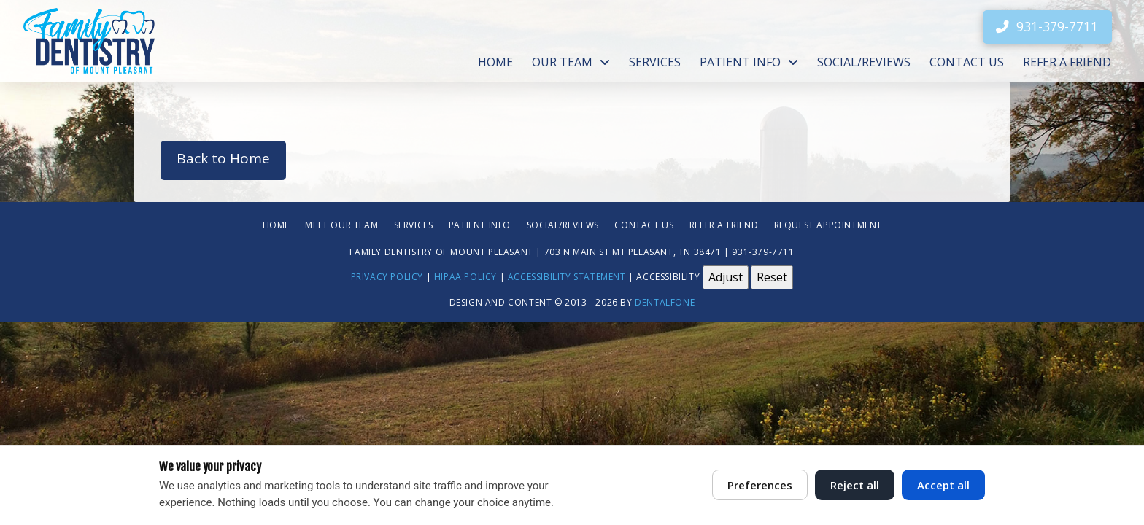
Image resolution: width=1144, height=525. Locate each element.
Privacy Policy (387, 277)
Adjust (725, 277)
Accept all (943, 485)
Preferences (759, 485)
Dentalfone (665, 302)
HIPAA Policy (465, 277)
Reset (772, 277)
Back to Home (223, 158)
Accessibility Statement (567, 277)
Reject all (854, 485)
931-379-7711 (763, 251)
